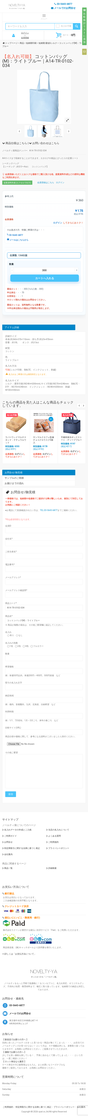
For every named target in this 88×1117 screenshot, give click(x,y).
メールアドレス (13, 577)
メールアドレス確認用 (16, 590)
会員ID (8, 526)
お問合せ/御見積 (13, 472)
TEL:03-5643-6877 (48, 510)
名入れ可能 (66, 26)
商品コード (11, 603)
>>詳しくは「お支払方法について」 (19, 954)
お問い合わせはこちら (44, 143)
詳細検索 (52, 868)
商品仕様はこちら (14, 143)
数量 (7, 654)
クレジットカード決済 (17, 906)
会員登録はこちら (45, 182)
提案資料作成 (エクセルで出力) (17, 183)
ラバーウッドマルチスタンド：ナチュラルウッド (15, 440)
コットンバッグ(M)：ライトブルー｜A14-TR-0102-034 (37, 61)
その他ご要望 (11, 752)
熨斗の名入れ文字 (13, 682)
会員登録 (25, 38)
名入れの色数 (11, 643)
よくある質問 (54, 836)
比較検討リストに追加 (84, 26)
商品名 (9, 616)
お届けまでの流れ (14, 483)
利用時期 (9, 711)
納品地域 (9, 695)
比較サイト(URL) (13, 727)
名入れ (8, 632)
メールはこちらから (17, 240)
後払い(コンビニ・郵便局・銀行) (22, 917)
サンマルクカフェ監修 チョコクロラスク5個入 (44, 440)
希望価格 (9, 666)
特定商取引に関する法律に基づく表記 (22, 848)
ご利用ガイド (10, 836)
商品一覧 (8, 868)
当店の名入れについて (58, 830)
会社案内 (8, 854)
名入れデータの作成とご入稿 (17, 830)
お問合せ (8, 842)
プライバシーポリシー (58, 848)
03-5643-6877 (15, 235)
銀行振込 (9, 893)
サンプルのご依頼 (14, 477)
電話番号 (10, 564)
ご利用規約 (53, 842)
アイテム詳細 (12, 327)
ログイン (25, 33)
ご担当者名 (11, 551)
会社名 (9, 539)
